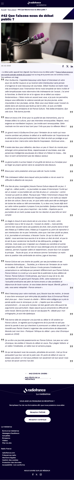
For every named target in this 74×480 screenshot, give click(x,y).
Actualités (6, 436)
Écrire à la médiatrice (10, 431)
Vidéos (5, 441)
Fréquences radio (9, 455)
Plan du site (7, 443)
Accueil (3, 10)
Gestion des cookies (10, 460)
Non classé (12, 10)
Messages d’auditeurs (10, 433)
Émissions (6, 438)
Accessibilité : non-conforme (13, 465)
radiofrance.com (8, 453)
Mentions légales (9, 458)
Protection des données (11, 462)
